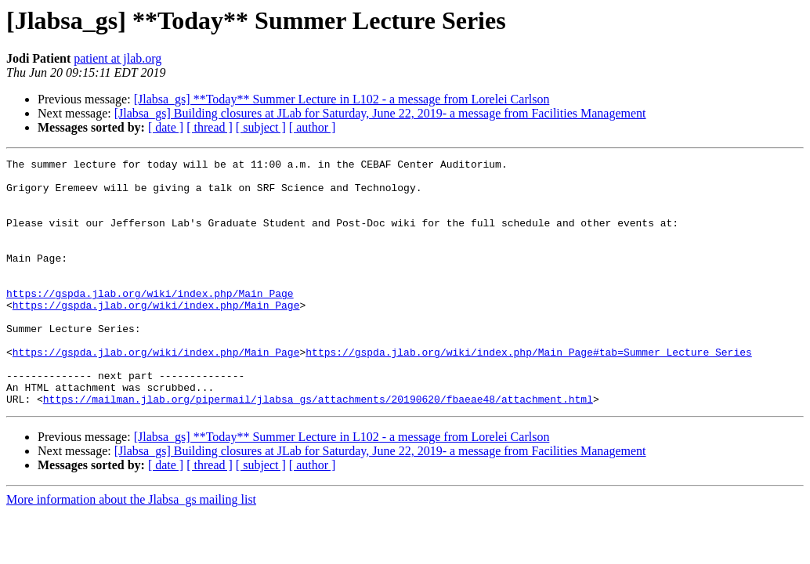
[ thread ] (209, 127)
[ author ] (312, 127)
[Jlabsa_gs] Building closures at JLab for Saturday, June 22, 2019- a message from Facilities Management (380, 113)
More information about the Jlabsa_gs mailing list (131, 548)
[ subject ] (261, 127)
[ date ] (165, 127)
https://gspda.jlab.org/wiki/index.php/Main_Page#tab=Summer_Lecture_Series (528, 392)
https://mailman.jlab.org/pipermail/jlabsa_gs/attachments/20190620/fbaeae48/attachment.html (318, 448)
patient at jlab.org (117, 58)
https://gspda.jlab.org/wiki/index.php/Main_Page (150, 321)
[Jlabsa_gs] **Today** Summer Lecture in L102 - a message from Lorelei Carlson (342, 99)
